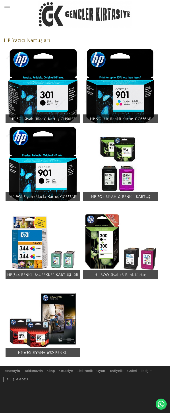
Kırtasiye (65, 370)
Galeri (131, 370)
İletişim (146, 370)
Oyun (100, 370)
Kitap (50, 370)
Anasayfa (12, 370)
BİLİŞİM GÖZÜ (17, 379)
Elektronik (84, 370)
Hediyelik (115, 370)
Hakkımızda (32, 370)
